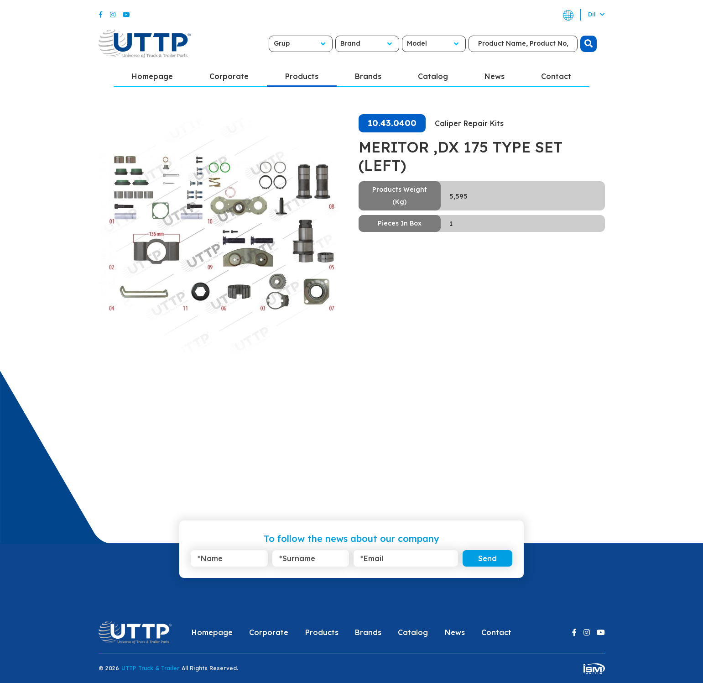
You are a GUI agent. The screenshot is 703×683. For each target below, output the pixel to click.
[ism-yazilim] (594, 668)
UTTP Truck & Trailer (150, 668)
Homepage (152, 76)
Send (487, 558)
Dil (596, 14)
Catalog (433, 76)
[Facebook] (101, 14)
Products (301, 76)
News (494, 76)
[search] (588, 44)
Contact (556, 76)
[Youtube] (126, 14)
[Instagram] (112, 14)
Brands (368, 76)
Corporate (229, 76)
